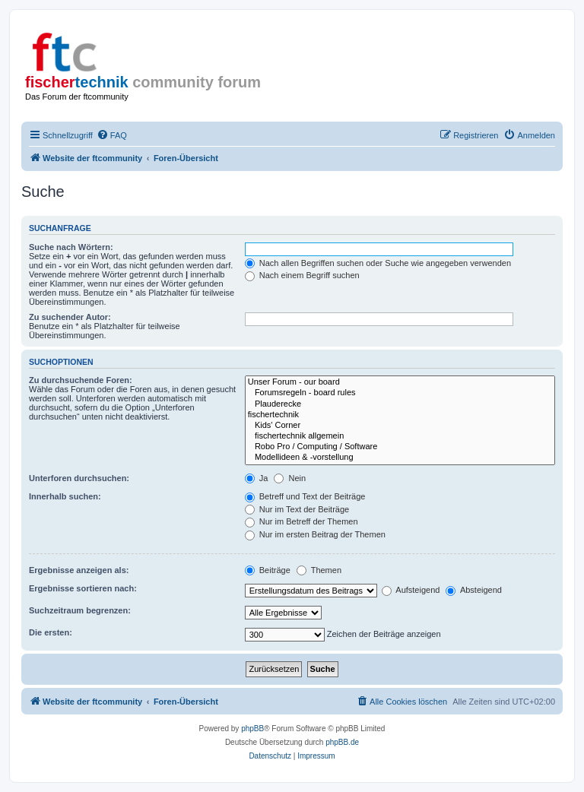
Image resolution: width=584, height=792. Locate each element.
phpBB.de (342, 742)
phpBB (252, 728)
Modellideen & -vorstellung (400, 457)
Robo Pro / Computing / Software (400, 447)
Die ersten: (50, 632)
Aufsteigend (411, 589)
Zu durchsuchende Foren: (80, 380)
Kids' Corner (400, 425)
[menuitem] (112, 135)
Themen (319, 570)
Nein (290, 478)
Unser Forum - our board (400, 382)
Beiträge (267, 570)
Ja (256, 478)
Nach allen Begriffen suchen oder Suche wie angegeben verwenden (378, 263)
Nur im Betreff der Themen (301, 521)
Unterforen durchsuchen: (79, 478)
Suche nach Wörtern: (71, 247)
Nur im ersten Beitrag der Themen (315, 534)
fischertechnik (400, 415)
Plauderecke (400, 404)
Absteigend (474, 589)
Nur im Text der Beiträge (297, 509)
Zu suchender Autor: (70, 317)
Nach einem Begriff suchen (302, 275)
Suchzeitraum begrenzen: (80, 610)
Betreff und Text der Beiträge (305, 496)
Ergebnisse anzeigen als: (79, 570)
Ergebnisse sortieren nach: (83, 588)
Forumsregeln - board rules (400, 393)
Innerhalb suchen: (65, 496)
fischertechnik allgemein (400, 436)
